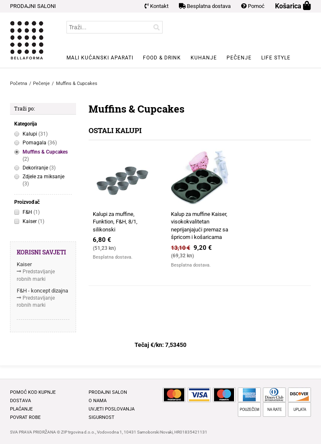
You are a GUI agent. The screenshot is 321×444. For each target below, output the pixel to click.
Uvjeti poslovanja (112, 409)
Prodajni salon (108, 392)
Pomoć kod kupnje (33, 392)
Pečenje (239, 58)
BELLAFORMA (26, 40)
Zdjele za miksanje (43, 180)
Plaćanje (21, 409)
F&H (31, 212)
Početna (18, 83)
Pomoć (253, 6)
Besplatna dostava (205, 6)
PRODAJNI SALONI (33, 6)
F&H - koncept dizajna (42, 290)
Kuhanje (204, 58)
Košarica (293, 6)
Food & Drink (162, 58)
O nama (98, 400)
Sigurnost (102, 417)
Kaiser (33, 221)
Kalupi (35, 134)
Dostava (20, 400)
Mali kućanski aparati (99, 58)
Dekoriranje (39, 168)
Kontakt (156, 6)
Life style (275, 58)
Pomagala (40, 142)
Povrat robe (25, 417)
